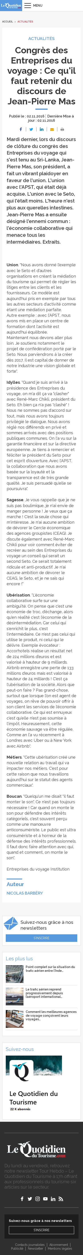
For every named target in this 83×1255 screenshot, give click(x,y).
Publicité (17, 1248)
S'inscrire (41, 938)
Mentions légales (60, 1248)
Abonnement (58, 1245)
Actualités (25, 21)
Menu (37, 5)
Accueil (7, 21)
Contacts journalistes (30, 1245)
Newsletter (35, 1248)
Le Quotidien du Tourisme (11, 5)
